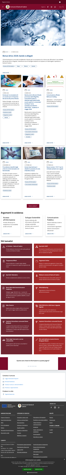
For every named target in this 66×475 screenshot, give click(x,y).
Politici (2, 428)
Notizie (50, 90)
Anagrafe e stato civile (22, 417)
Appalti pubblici (21, 428)
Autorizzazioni (36, 434)
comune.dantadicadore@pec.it (8, 457)
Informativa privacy (38, 452)
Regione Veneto (6, 2)
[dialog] (33, 466)
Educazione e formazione (39, 417)
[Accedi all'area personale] (60, 2)
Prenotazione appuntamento (24, 444)
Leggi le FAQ (20, 450)
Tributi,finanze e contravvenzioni (37, 423)
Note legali (36, 454)
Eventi (51, 432)
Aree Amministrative (6, 420)
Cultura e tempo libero (22, 420)
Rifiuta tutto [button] (38, 469)
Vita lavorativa (20, 423)
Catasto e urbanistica (22, 430)
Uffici (2, 423)
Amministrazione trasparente (40, 444)
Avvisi (6, 52)
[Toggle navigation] (3, 7)
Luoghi (51, 430)
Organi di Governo (5, 417)
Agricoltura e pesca (38, 437)
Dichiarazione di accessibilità (40, 457)
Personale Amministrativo (7, 430)
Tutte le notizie (33, 206)
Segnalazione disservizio (23, 447)
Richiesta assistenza (22, 452)
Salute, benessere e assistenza (38, 431)
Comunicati (52, 420)
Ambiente (35, 427)
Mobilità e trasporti (21, 435)
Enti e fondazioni (5, 425)
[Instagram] (50, 7)
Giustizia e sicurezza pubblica (40, 420)
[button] (33, 472)
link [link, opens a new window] (47, 466)
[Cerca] (63, 7)
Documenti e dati (5, 433)
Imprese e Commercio (22, 425)
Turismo (19, 433)
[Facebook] (47, 7)
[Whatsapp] (54, 7)
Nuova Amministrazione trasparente (39, 448)
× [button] (64, 459)
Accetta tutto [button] (27, 469)
